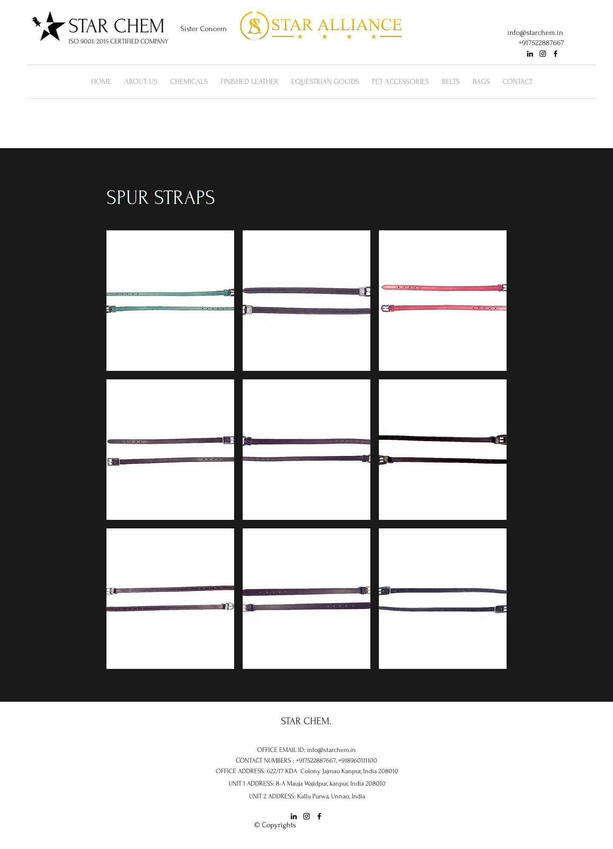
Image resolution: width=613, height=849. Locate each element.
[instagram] (543, 53)
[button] (170, 300)
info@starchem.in (535, 33)
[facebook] (555, 53)
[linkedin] (530, 53)
